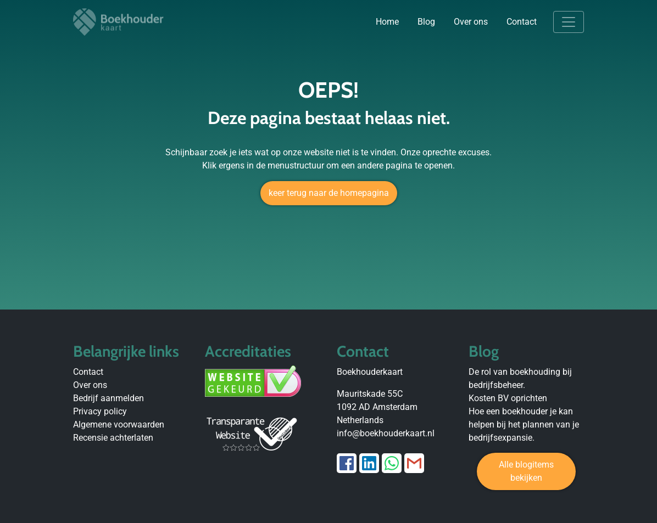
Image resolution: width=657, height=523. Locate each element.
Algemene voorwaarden (118, 424)
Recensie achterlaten (113, 437)
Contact (521, 21)
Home (387, 21)
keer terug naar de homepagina (329, 193)
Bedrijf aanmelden (108, 398)
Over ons (471, 21)
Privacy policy (100, 411)
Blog (426, 21)
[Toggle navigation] (568, 22)
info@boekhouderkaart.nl (386, 433)
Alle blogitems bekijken (526, 471)
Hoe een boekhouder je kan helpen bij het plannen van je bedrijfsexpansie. (524, 424)
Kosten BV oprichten (508, 398)
